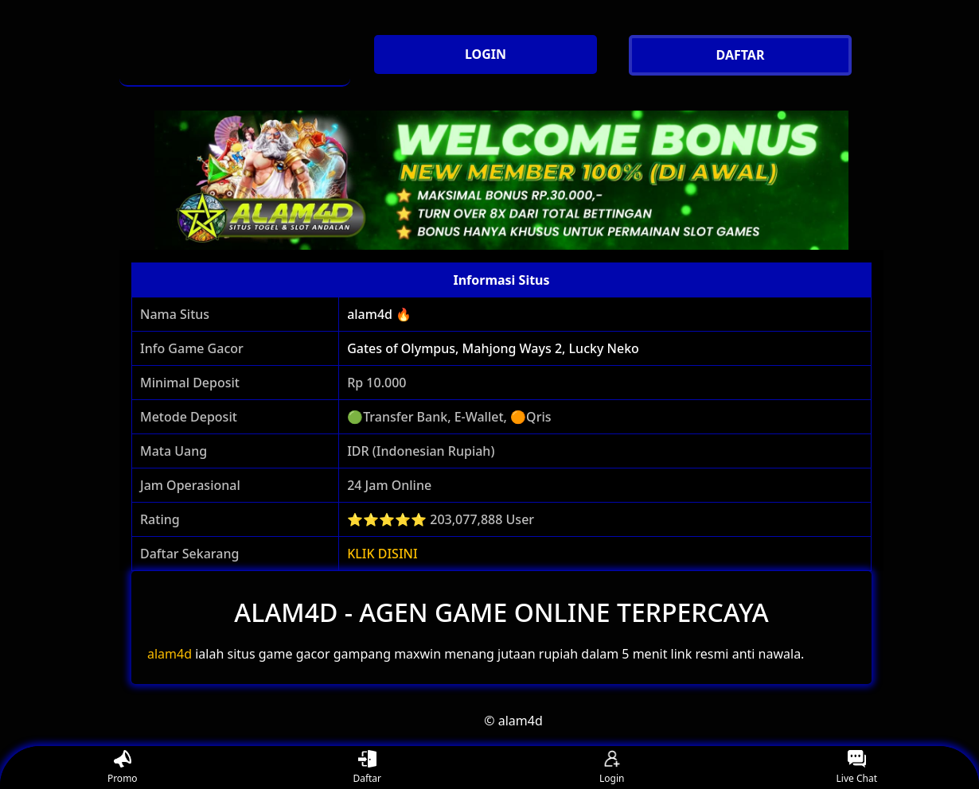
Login (611, 768)
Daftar (367, 768)
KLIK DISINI (382, 553)
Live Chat (857, 768)
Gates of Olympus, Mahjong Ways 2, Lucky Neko (493, 348)
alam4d (169, 654)
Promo (122, 768)
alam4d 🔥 (379, 314)
